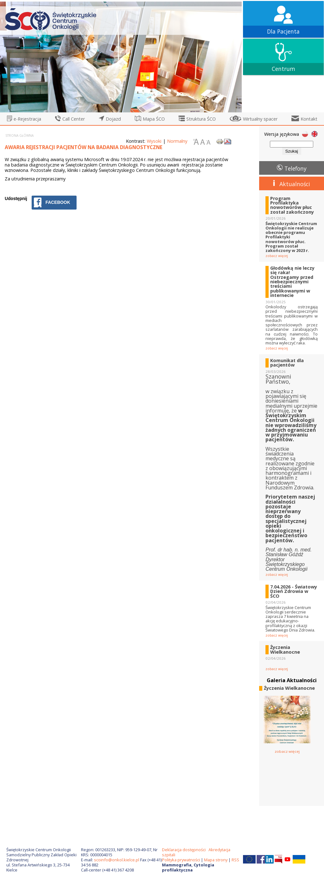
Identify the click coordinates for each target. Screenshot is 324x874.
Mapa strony (215, 860)
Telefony (295, 168)
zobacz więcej (276, 255)
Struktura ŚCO (201, 119)
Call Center (73, 119)
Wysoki (154, 141)
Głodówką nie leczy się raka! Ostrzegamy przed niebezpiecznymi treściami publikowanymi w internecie (292, 282)
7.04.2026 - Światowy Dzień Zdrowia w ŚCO (293, 591)
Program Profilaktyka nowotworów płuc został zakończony (292, 205)
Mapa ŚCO (154, 119)
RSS (235, 860)
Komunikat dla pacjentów (287, 363)
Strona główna (19, 135)
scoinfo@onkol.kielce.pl (116, 860)
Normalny (177, 141)
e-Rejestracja (27, 119)
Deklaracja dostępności (184, 849)
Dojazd (113, 119)
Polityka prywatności (181, 860)
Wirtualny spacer (260, 119)
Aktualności (294, 184)
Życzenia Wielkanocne (285, 649)
